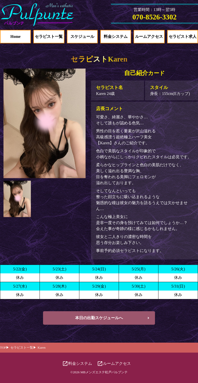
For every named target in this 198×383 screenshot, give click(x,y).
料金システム (116, 36)
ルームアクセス (149, 36)
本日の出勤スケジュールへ (99, 318)
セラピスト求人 (183, 36)
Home (15, 36)
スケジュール (82, 36)
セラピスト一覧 (49, 36)
